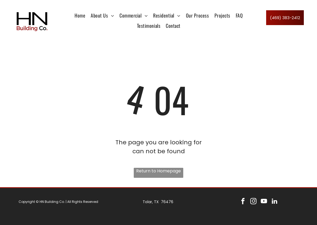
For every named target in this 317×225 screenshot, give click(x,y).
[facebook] (243, 201)
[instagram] (253, 201)
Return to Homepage (158, 171)
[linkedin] (274, 201)
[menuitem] (80, 15)
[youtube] (264, 201)
